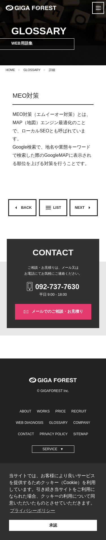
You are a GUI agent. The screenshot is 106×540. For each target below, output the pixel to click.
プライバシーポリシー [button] (32, 510)
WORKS (43, 411)
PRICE (60, 411)
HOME (10, 70)
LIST (53, 207)
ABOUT (25, 411)
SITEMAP (80, 434)
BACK (22, 207)
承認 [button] (53, 525)
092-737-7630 (53, 287)
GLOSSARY (31, 70)
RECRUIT (79, 411)
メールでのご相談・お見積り (53, 311)
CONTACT (26, 434)
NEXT (84, 207)
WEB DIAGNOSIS (29, 423)
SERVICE (49, 449)
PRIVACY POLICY (54, 434)
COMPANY (81, 423)
